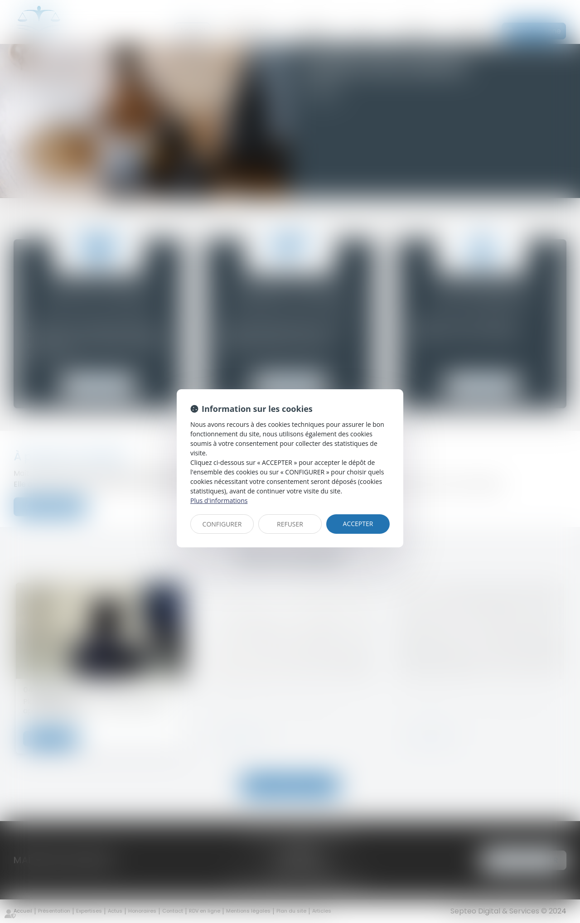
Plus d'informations (218, 500)
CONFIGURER (222, 524)
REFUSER (290, 524)
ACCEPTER (358, 523)
